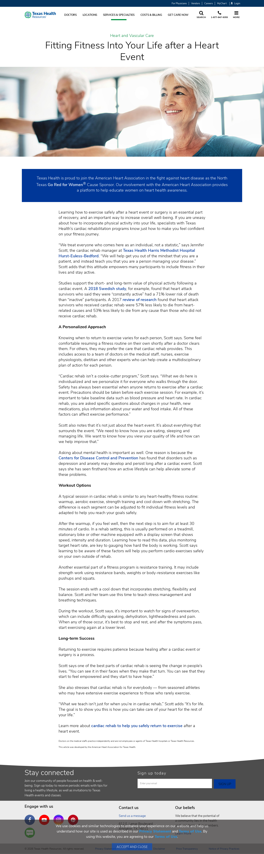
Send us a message (132, 816)
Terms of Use (190, 831)
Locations (90, 15)
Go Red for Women (65, 185)
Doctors (70, 15)
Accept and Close (132, 847)
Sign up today (152, 773)
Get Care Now (178, 15)
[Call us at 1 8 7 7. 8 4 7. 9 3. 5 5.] (219, 15)
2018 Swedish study (107, 288)
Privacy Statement (155, 831)
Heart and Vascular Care (132, 35)
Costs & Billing (151, 15)
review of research (140, 299)
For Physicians (179, 3)
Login (235, 3)
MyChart (222, 3)
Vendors (195, 3)
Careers (208, 3)
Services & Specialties (119, 15)
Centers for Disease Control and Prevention (98, 458)
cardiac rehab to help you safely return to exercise (136, 726)
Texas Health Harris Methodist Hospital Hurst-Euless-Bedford (127, 253)
